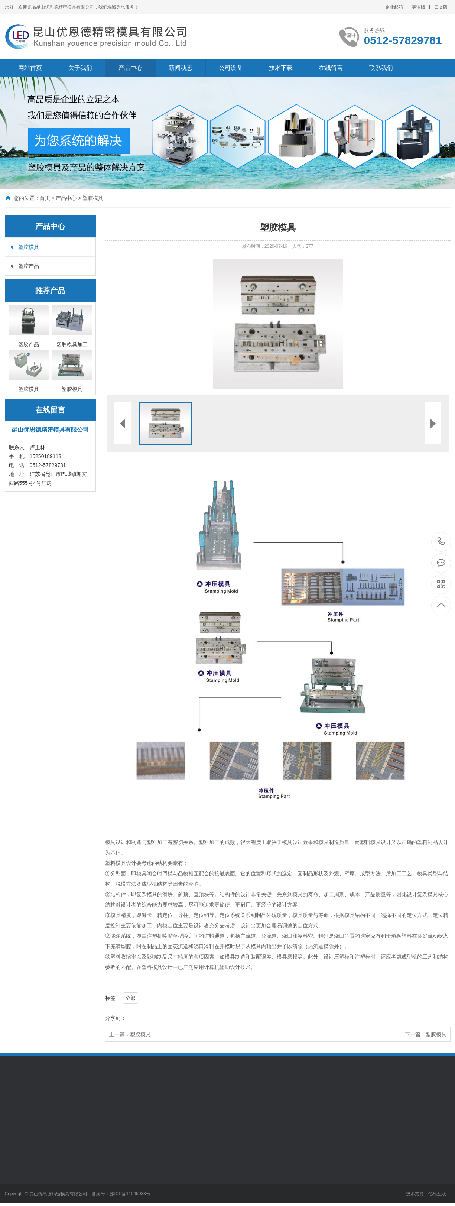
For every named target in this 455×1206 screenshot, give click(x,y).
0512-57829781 (441, 542)
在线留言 (331, 68)
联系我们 (381, 68)
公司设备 (231, 68)
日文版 (441, 7)
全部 (130, 998)
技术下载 (281, 68)
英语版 (418, 7)
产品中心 (130, 68)
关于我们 (80, 68)
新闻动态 (180, 68)
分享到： (115, 1018)
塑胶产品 (28, 266)
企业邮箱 (394, 7)
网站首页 (30, 68)
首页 (45, 198)
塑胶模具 (92, 198)
